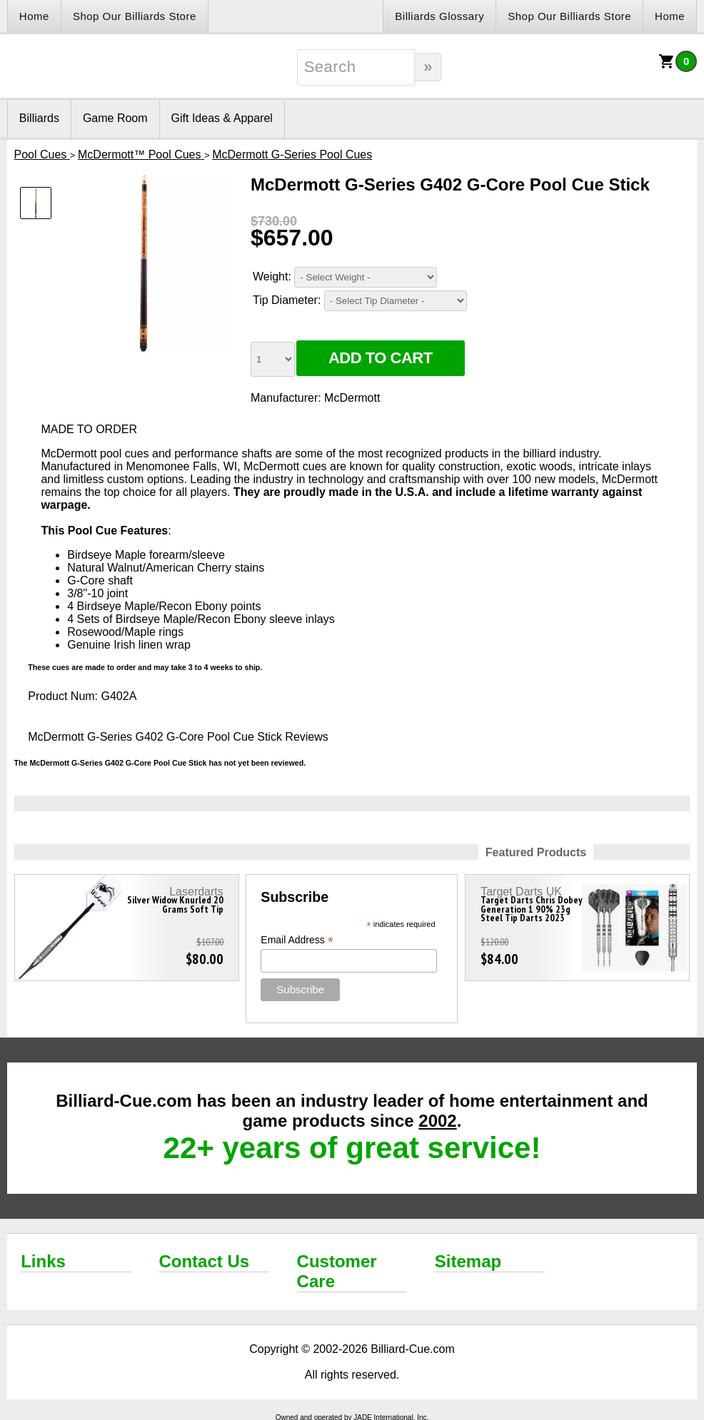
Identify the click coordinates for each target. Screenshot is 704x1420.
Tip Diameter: (287, 300)
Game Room (115, 118)
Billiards (39, 118)
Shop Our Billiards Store (134, 16)
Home (34, 16)
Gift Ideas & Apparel (222, 118)
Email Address (297, 940)
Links (43, 1261)
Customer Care (337, 1271)
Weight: (272, 276)
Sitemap (468, 1261)
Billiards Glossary (439, 16)
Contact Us (204, 1261)
